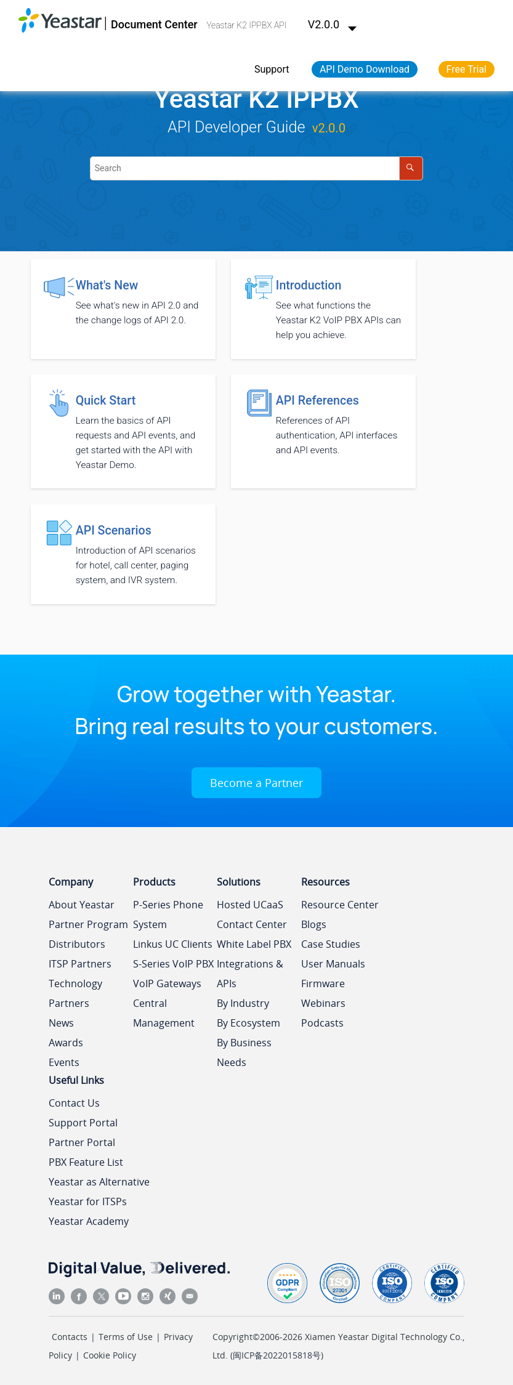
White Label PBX (254, 944)
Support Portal (83, 1122)
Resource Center (340, 904)
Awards (66, 1042)
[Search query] (256, 168)
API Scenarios (113, 530)
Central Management (164, 1013)
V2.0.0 (332, 24)
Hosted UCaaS (250, 904)
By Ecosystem (248, 1023)
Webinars (323, 1003)
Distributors (77, 944)
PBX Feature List (86, 1162)
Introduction (309, 285)
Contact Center (252, 924)
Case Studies (330, 944)
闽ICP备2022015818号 (277, 1355)
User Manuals (333, 964)
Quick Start (106, 401)
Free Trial (466, 69)
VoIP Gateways (167, 983)
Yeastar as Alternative (99, 1182)
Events (64, 1062)
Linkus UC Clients (172, 944)
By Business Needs (244, 1052)
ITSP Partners (80, 964)
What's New (107, 285)
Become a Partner (256, 782)
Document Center (154, 24)
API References (317, 401)
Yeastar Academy (89, 1221)
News (61, 1023)
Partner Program (88, 924)
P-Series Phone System (168, 914)
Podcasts (322, 1023)
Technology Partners (75, 993)
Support (271, 69)
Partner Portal (82, 1142)
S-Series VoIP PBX (173, 964)
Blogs (313, 924)
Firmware (323, 983)
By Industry (243, 1003)
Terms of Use (126, 1337)
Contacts (69, 1337)
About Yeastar (82, 904)
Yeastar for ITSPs (88, 1201)
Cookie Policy (109, 1355)
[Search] (411, 168)
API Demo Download (365, 69)
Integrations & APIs (250, 973)
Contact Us (74, 1103)
